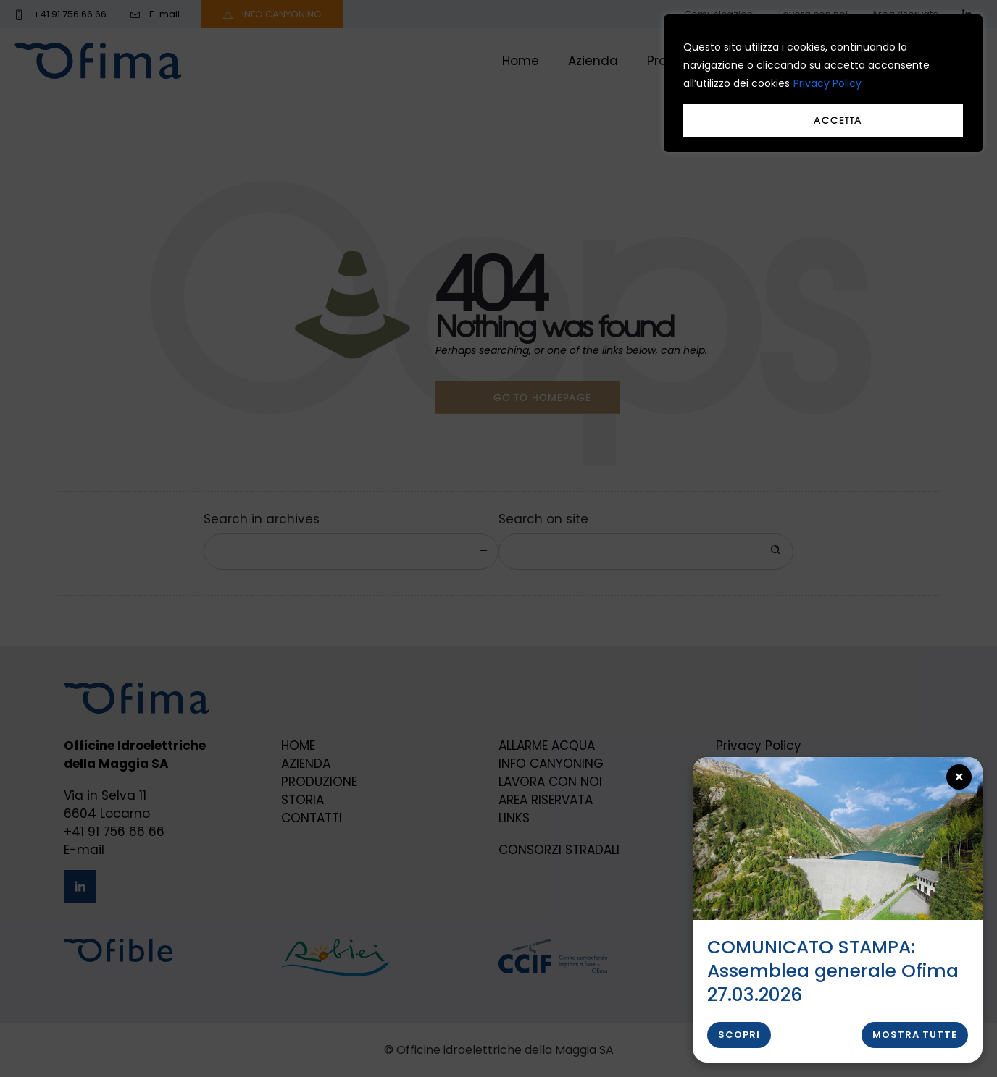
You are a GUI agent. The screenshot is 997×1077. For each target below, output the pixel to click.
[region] (823, 83)
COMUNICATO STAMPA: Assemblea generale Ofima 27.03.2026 (833, 971)
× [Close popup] (960, 777)
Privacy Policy (827, 83)
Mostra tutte (914, 1035)
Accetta (838, 120)
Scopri (739, 1035)
